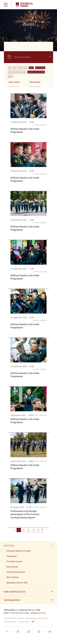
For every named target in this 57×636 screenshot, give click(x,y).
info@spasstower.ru (38, 613)
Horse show (23, 68)
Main (14, 68)
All (9, 68)
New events (14, 82)
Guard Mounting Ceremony (17, 72)
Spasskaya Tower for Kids (36, 72)
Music (31, 68)
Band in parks (40, 68)
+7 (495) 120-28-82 (16, 613)
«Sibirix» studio (23, 622)
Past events (34, 82)
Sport (10, 76)
